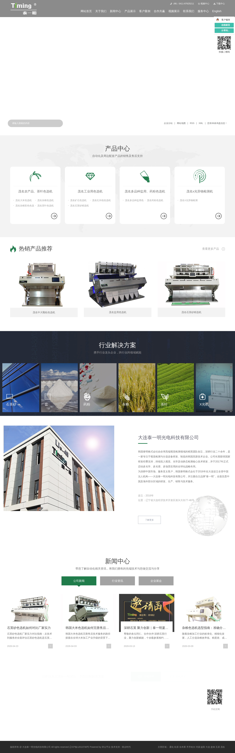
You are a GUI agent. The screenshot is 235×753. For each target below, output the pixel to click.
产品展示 (130, 11)
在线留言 (178, 676)
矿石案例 (71, 698)
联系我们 (188, 11)
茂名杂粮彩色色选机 (24, 299)
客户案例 (144, 11)
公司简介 (14, 698)
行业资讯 (117, 687)
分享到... (225, 30)
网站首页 (86, 11)
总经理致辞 (15, 704)
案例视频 (71, 714)
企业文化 (14, 714)
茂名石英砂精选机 (79, 298)
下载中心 (219, 3)
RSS (192, 123)
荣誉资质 (14, 709)
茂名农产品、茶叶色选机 (51, 698)
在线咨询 (146, 676)
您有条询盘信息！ (217, 123)
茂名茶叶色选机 (45, 298)
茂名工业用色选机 (47, 704)
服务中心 (203, 11)
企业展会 (156, 687)
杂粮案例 (71, 709)
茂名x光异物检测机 (48, 714)
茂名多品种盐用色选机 (134, 293)
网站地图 (181, 123)
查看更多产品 (213, 314)
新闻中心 (115, 11)
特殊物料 (71, 704)
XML (201, 123)
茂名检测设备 (45, 719)
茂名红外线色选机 (101, 292)
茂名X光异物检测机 (189, 293)
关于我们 (100, 11)
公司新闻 (79, 687)
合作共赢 (159, 11)
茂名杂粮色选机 (45, 292)
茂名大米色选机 (23, 292)
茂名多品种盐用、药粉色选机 (53, 709)
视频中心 (203, 3)
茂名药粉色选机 (155, 292)
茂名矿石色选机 (78, 292)
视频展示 (174, 11)
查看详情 (46, 82)
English (216, 11)
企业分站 (168, 123)
